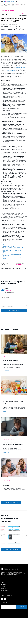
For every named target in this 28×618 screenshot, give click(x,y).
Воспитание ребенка (8, 10)
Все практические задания (11, 549)
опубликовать (14, 310)
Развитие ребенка (8, 398)
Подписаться (21, 606)
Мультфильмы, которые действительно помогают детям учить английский (13, 362)
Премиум (3, 586)
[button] (2, 535)
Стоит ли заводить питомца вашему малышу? (13, 248)
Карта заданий (4, 590)
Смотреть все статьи (11, 502)
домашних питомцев (19, 67)
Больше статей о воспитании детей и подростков (13, 257)
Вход (26, 1)
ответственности (10, 70)
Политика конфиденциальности (8, 578)
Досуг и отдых (7, 480)
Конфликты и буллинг (9, 439)
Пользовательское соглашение (8, 580)
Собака (3, 82)
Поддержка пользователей (7, 582)
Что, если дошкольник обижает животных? (12, 255)
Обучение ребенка (8, 356)
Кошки (3, 113)
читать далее (6, 370)
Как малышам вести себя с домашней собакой (13, 251)
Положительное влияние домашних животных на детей (13, 245)
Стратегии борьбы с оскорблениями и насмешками (13, 443)
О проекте (3, 584)
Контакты (3, 588)
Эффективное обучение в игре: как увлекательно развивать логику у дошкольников (13, 403)
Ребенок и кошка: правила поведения (13, 253)
